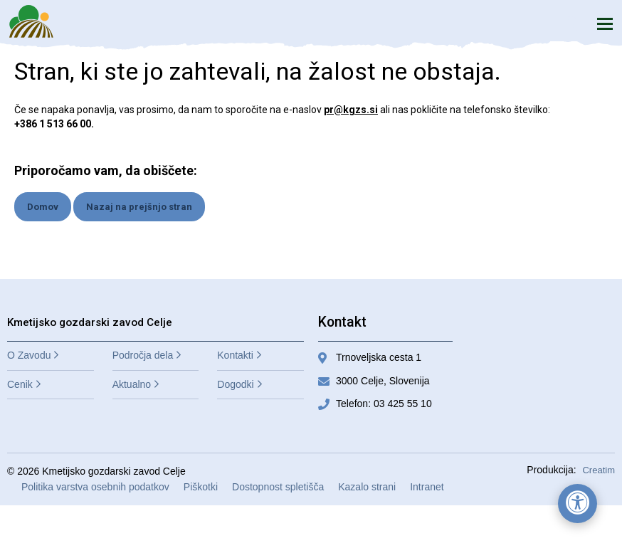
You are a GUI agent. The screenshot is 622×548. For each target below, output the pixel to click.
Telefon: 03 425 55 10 (384, 403)
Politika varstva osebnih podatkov (95, 486)
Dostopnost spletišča (278, 486)
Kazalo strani (367, 486)
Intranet (426, 486)
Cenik (20, 384)
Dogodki (235, 384)
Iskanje (572, 23)
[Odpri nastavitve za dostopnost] (577, 503)
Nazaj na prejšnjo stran (139, 206)
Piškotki (201, 486)
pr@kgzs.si (351, 109)
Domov (42, 206)
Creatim (598, 470)
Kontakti (235, 355)
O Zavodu (29, 355)
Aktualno (131, 384)
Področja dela (143, 355)
